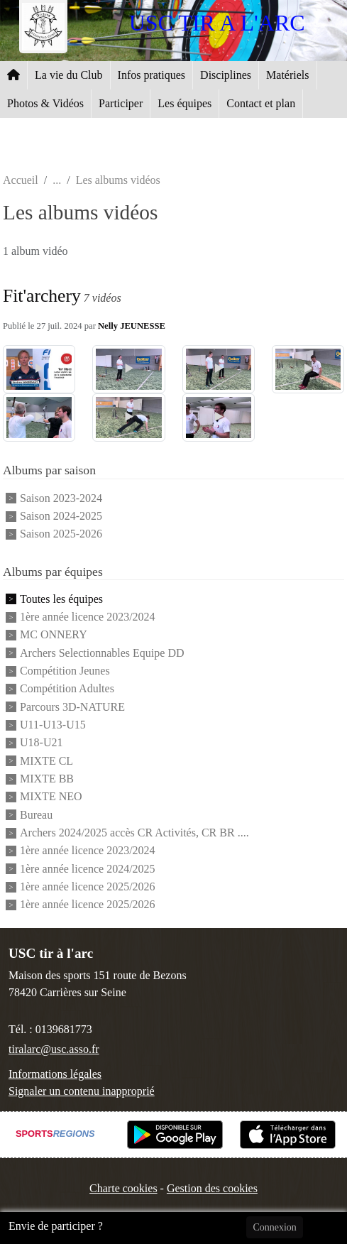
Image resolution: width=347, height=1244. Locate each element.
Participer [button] (121, 103)
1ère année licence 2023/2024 (87, 617)
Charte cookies (123, 1188)
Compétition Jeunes (65, 671)
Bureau (36, 815)
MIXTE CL (46, 761)
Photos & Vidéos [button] (45, 103)
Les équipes (184, 103)
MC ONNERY (53, 635)
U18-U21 (41, 743)
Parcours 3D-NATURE (72, 707)
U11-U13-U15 (53, 725)
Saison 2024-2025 (61, 516)
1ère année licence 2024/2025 (87, 869)
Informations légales (55, 1074)
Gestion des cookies (212, 1188)
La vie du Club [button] (69, 75)
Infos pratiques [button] (152, 75)
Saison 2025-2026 (61, 534)
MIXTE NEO (51, 797)
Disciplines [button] (225, 75)
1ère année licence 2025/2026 (87, 886)
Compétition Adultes (67, 689)
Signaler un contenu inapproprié (82, 1091)
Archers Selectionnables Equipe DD (102, 653)
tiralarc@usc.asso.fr (54, 1049)
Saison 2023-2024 (61, 498)
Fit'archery (42, 295)
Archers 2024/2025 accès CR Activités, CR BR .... (134, 832)
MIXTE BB (47, 779)
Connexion (274, 1227)
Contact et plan (260, 103)
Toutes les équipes (61, 599)
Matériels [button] (287, 75)
